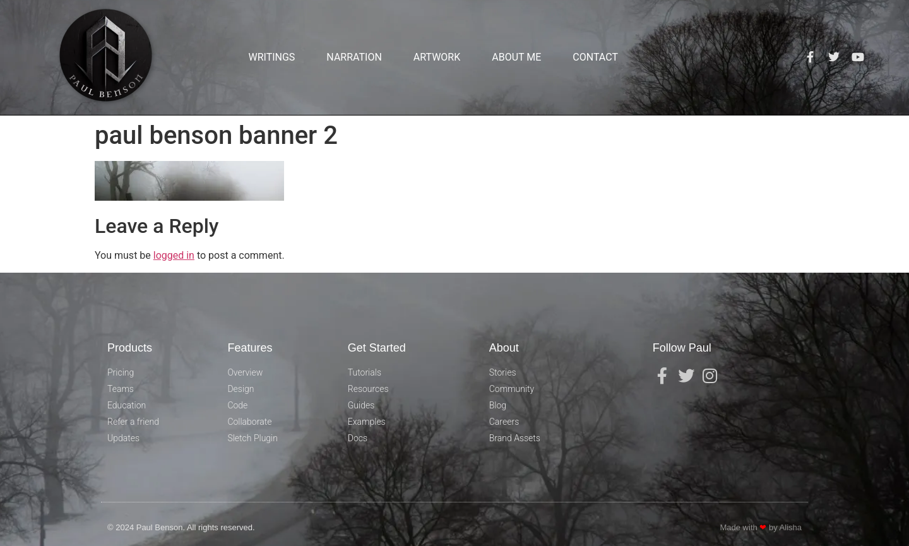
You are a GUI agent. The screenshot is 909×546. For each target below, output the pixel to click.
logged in (173, 255)
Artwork (436, 57)
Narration (353, 57)
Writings (271, 57)
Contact (595, 57)
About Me (516, 57)
